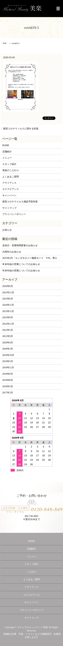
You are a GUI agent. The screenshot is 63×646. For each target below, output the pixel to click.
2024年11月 (8, 305)
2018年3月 (7, 386)
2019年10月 (8, 355)
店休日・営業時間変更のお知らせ (20, 245)
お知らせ (7, 230)
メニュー (7, 158)
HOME (5, 145)
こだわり (31, 572)
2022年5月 (7, 330)
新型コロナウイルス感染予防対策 (20, 201)
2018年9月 (7, 374)
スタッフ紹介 (9, 164)
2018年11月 (8, 367)
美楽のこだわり (10, 170)
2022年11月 (8, 324)
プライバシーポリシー (14, 214)
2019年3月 (7, 361)
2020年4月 (7, 342)
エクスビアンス (10, 189)
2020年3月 (7, 349)
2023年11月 (8, 311)
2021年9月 (7, 336)
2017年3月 (7, 392)
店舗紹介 (7, 151)
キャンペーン (9, 195)
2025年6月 (7, 298)
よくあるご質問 (10, 176)
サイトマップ (9, 208)
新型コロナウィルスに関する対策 (20, 128)
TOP (4, 43)
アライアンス (9, 183)
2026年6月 (7, 286)
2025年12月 (8, 292)
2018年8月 (7, 380)
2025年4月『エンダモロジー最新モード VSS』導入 (29, 258)
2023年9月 (7, 317)
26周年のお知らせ (11, 252)
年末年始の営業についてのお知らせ (21, 264)
